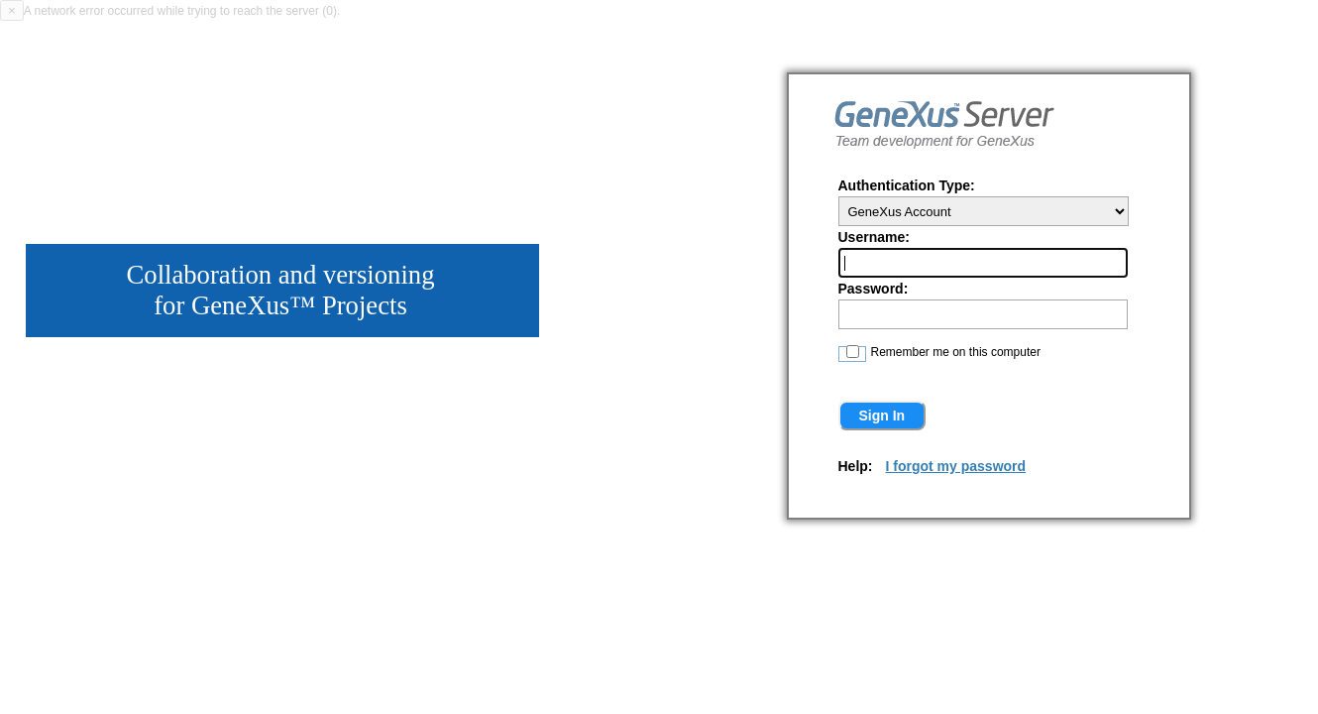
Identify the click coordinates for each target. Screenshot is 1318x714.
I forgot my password (956, 466)
